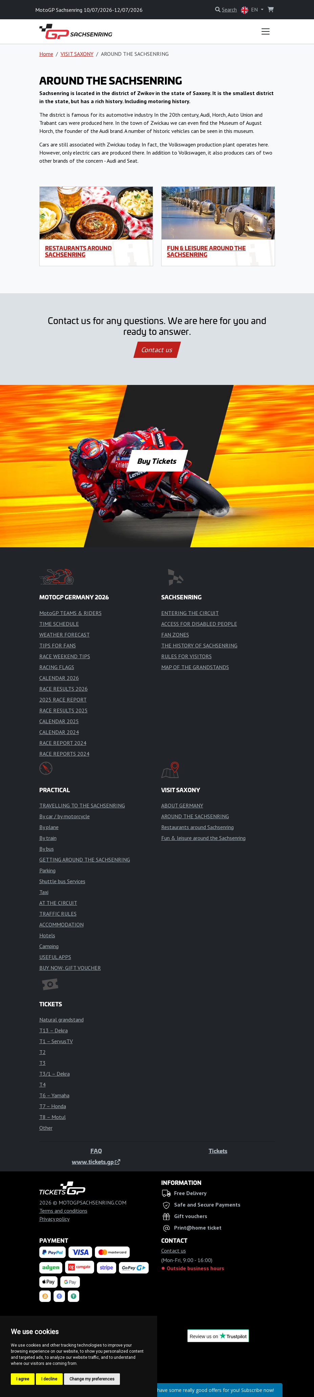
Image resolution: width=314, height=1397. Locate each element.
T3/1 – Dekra (54, 1073)
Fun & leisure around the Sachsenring (206, 251)
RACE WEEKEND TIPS (64, 656)
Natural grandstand (61, 1019)
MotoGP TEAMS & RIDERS (70, 613)
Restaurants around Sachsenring (78, 251)
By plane (49, 827)
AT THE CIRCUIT (58, 902)
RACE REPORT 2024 (62, 742)
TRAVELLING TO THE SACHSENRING (82, 805)
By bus (46, 848)
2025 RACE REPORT (63, 699)
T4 (42, 1084)
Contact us (157, 349)
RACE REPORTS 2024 (64, 753)
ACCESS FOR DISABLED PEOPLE (199, 623)
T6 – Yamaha (54, 1095)
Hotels (47, 935)
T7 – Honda (52, 1106)
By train (48, 837)
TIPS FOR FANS (57, 645)
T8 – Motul (52, 1117)
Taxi (43, 892)
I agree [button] (22, 1379)
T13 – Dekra (53, 1030)
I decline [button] (49, 1379)
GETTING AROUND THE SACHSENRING (84, 859)
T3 (42, 1062)
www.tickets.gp (96, 1162)
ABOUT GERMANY (182, 805)
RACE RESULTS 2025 (63, 710)
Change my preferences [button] (91, 1379)
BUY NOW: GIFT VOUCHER (70, 967)
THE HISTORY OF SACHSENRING (199, 645)
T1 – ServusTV (56, 1041)
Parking (47, 870)
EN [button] (250, 10)
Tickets (218, 1151)
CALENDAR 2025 (59, 721)
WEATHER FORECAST (64, 634)
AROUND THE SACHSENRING (195, 816)
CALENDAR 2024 (59, 732)
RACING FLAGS (56, 667)
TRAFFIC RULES (58, 913)
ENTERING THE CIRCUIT (190, 613)
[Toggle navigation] (265, 31)
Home (46, 53)
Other (46, 1127)
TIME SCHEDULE (59, 623)
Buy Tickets (157, 461)
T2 (42, 1052)
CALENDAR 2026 (59, 677)
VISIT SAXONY (77, 53)
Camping (49, 946)
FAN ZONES (175, 634)
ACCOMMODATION (61, 924)
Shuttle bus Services (62, 881)
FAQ (96, 1151)
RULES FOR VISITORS (186, 656)
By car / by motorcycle (64, 816)
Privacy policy (54, 1218)
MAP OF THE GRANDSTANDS (195, 667)
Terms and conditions (63, 1210)
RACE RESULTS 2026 (63, 688)
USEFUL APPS (55, 957)
